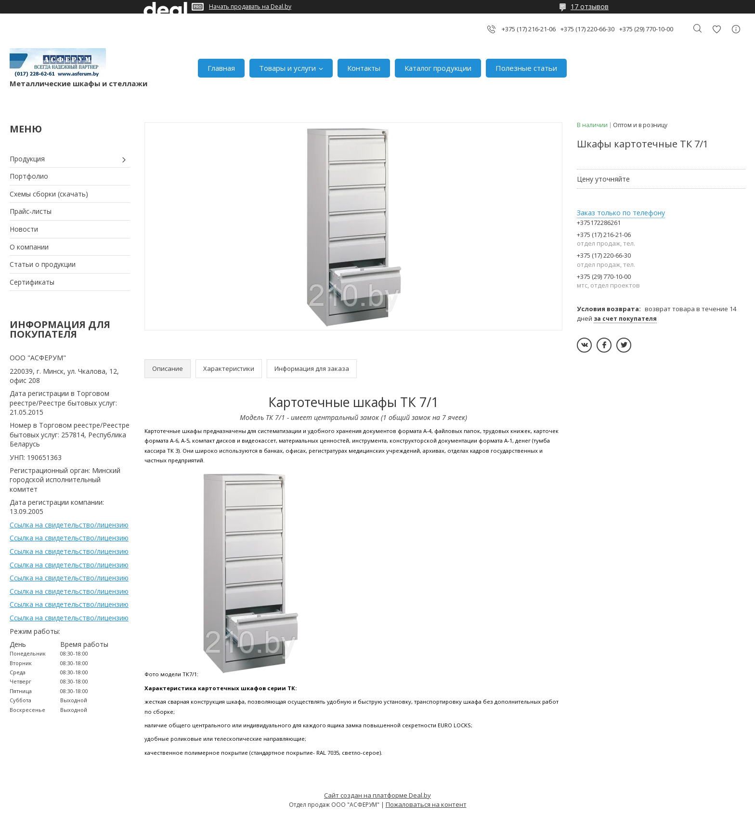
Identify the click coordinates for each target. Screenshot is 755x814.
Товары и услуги (287, 68)
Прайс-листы (31, 211)
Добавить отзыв (716, 29)
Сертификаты (32, 282)
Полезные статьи (526, 68)
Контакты (363, 68)
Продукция (27, 158)
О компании (29, 246)
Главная (221, 68)
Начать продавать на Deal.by (250, 6)
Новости (24, 229)
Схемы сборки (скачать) (49, 193)
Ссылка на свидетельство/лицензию (69, 524)
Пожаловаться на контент (426, 804)
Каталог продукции (437, 68)
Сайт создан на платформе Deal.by (377, 795)
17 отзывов (590, 6)
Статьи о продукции (43, 264)
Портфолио (29, 176)
